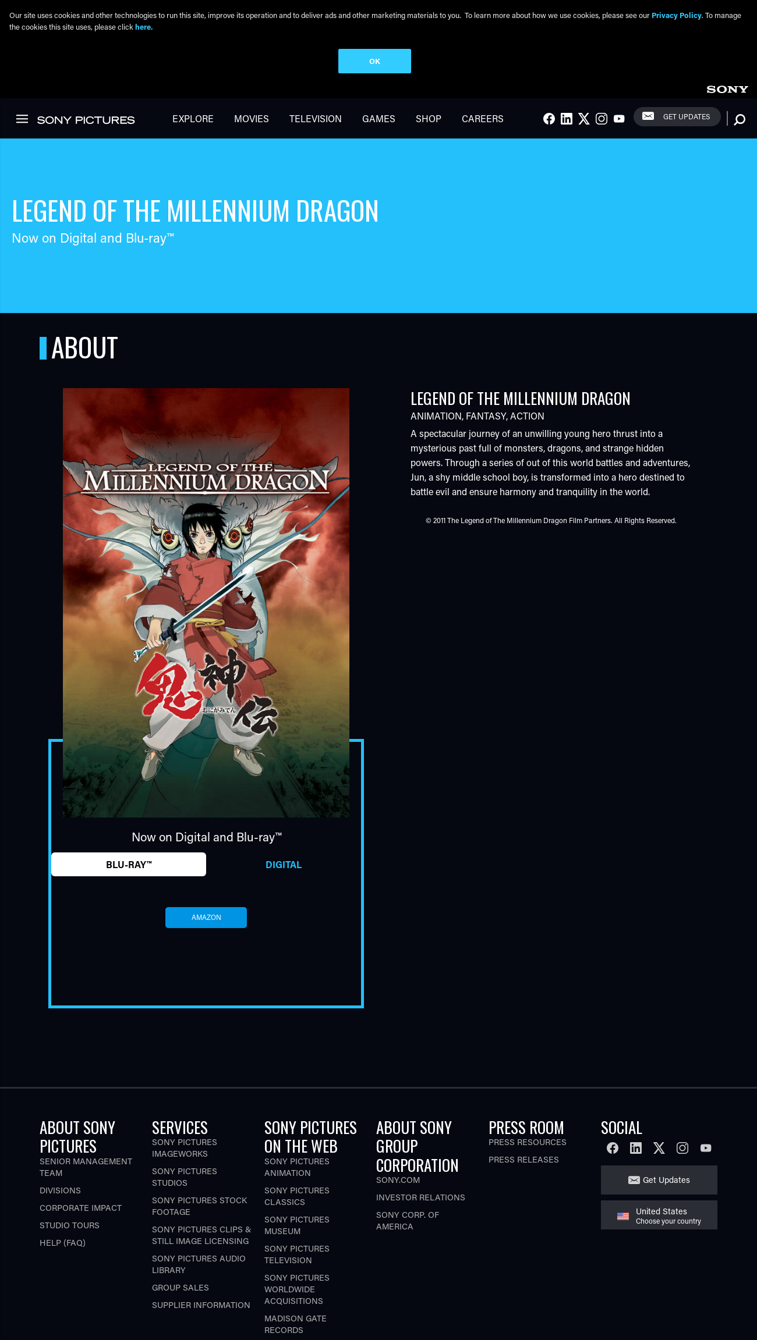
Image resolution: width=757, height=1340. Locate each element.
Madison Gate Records (295, 1252)
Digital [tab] (284, 792)
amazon (206, 845)
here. (144, 26)
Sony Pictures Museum (297, 1153)
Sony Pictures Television (297, 1182)
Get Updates (666, 1107)
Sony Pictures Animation (297, 1094)
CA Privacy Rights (196, 1316)
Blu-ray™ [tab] (128, 792)
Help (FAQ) (63, 1170)
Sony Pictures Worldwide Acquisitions (297, 1217)
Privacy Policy (70, 1316)
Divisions (60, 1118)
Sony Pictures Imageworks (184, 1075)
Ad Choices (259, 1316)
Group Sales (180, 1215)
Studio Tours (70, 1152)
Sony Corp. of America (407, 1148)
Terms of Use (130, 1316)
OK (374, 61)
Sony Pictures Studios (184, 1104)
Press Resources (528, 1069)
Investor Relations (420, 1125)
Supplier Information (201, 1232)
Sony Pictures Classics (297, 1123)
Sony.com (398, 1107)
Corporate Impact (81, 1135)
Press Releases (524, 1087)
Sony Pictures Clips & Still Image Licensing (202, 1162)
